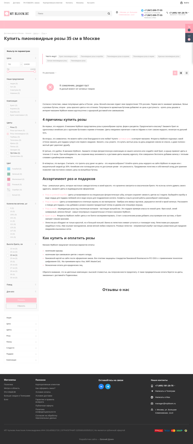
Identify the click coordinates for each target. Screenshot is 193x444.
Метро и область (12, 388)
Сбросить (21, 306)
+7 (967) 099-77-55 (153, 10)
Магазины (10, 379)
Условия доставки (44, 396)
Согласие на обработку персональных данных (46, 416)
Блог (6, 399)
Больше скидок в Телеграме (17, 396)
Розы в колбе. (51, 209)
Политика (8, 384)
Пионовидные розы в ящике (143, 56)
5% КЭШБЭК (10, 392)
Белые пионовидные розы (57, 61)
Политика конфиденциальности (46, 410)
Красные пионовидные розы (168, 56)
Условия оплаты (43, 392)
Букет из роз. (51, 216)
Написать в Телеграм (165, 391)
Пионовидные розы (78, 61)
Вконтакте (101, 386)
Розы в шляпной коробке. (56, 195)
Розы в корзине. (52, 202)
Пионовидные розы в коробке (92, 56)
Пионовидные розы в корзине (118, 56)
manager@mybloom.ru (165, 403)
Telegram (108, 386)
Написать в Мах (162, 397)
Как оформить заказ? (45, 388)
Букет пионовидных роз (68, 56)
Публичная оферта (44, 405)
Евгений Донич (107, 439)
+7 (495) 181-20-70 (178, 13)
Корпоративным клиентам (48, 384)
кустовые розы (124, 139)
